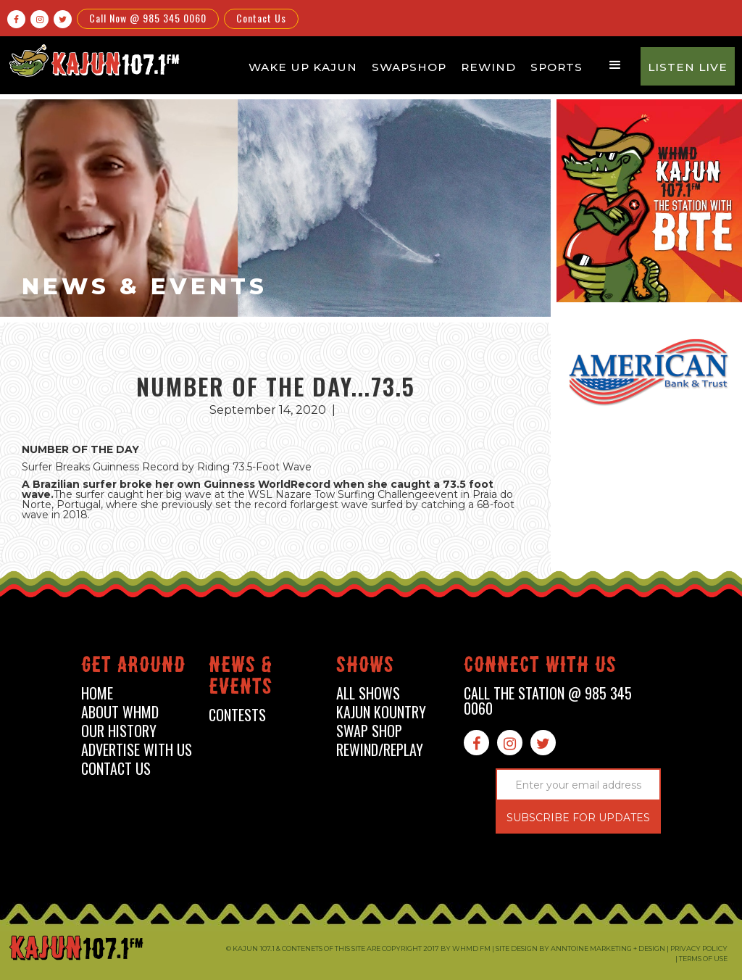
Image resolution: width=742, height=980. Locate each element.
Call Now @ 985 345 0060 (148, 17)
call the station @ (548, 701)
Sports (556, 67)
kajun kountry (381, 712)
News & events (240, 678)
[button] (615, 65)
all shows (368, 693)
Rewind (488, 67)
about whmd (120, 712)
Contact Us (261, 17)
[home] (92, 60)
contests (237, 715)
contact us (116, 768)
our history (119, 731)
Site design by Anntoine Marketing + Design (580, 948)
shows (365, 667)
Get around (133, 667)
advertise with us (136, 749)
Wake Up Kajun (303, 67)
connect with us (540, 667)
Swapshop (409, 67)
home (97, 693)
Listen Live (688, 67)
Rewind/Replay (379, 749)
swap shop (369, 731)
